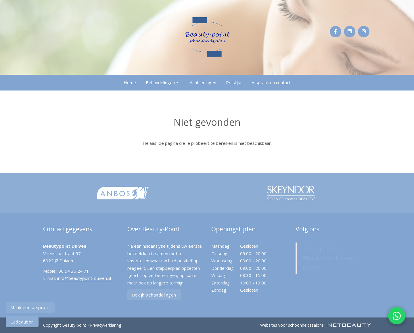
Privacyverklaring (105, 325)
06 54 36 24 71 (73, 271)
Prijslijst (234, 82)
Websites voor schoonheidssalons (315, 325)
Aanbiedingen (203, 82)
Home (130, 82)
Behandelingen (163, 82)
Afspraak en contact (271, 82)
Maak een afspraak (30, 307)
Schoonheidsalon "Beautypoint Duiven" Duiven (328, 258)
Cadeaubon (22, 322)
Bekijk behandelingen (154, 295)
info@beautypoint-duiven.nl (84, 278)
